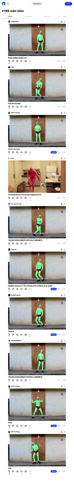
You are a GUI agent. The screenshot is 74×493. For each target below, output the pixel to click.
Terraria (11, 331)
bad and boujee (14, 103)
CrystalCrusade (15, 295)
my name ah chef (16, 204)
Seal (12, 158)
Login (68, 4)
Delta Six (13, 249)
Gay (9, 468)
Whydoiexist (15, 21)
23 (64, 61)
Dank (10, 422)
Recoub (54, 152)
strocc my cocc (14, 149)
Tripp (12, 67)
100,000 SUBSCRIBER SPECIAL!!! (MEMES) (25, 240)
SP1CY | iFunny (15, 112)
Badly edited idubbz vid (17, 58)
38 (64, 198)
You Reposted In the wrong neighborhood (24, 195)
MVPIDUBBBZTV (16, 340)
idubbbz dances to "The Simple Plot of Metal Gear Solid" (30, 286)
